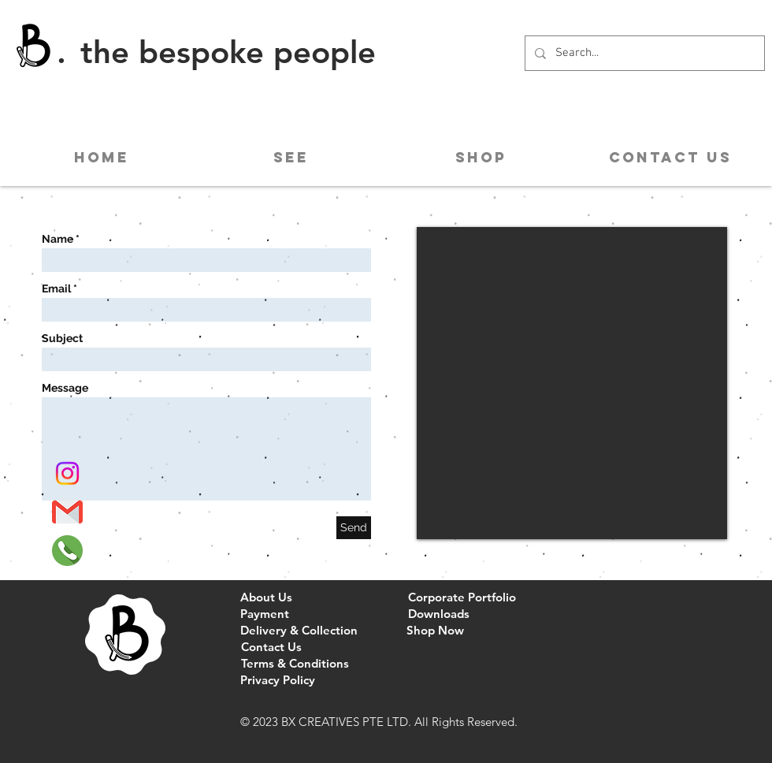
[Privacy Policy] (277, 680)
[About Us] (266, 597)
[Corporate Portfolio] (461, 597)
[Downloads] (438, 613)
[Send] (353, 527)
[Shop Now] (435, 630)
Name (57, 238)
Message (65, 387)
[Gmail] (67, 512)
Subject (62, 338)
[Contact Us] (271, 646)
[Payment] (264, 613)
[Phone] (67, 550)
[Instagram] (67, 473)
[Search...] (643, 53)
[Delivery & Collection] (299, 630)
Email (56, 288)
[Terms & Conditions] (294, 663)
